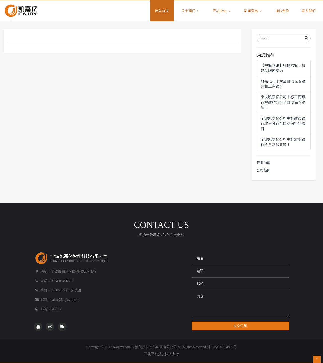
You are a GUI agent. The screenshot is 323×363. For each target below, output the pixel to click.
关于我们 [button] (190, 11)
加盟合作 (282, 11)
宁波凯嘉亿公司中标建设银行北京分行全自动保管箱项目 (283, 123)
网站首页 (164, 6)
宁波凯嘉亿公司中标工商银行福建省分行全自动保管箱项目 (283, 102)
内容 (240, 304)
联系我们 (309, 11)
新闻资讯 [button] (253, 11)
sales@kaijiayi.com (64, 300)
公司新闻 (264, 170)
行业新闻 (264, 163)
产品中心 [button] (222, 11)
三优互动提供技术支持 (161, 354)
